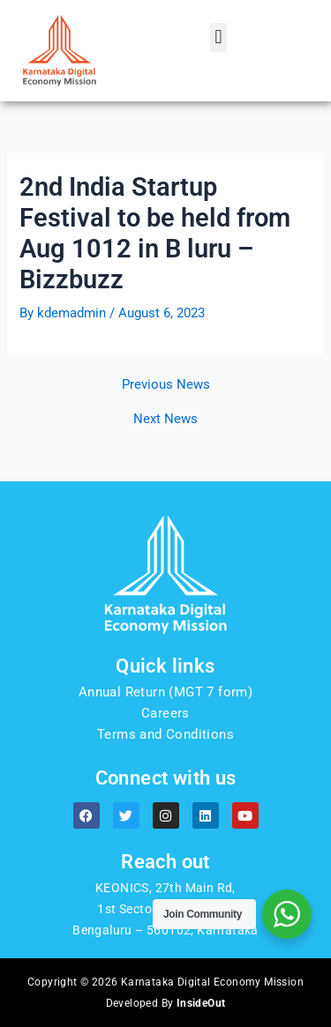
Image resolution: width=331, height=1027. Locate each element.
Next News (165, 419)
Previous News (166, 384)
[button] (218, 37)
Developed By (166, 1003)
